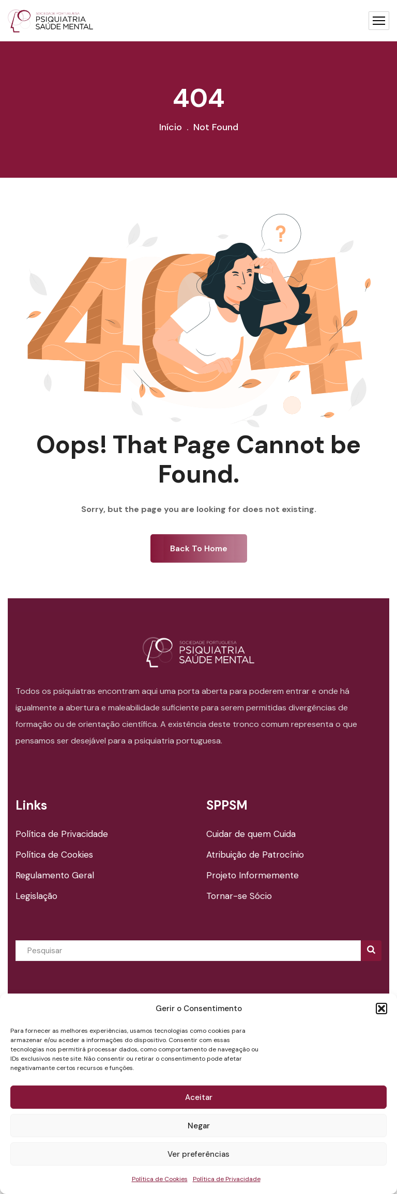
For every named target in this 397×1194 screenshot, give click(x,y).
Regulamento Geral (55, 875)
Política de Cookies (160, 1179)
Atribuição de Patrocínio (255, 854)
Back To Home (198, 548)
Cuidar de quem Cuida (251, 834)
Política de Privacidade (227, 1179)
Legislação (36, 896)
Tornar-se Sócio (239, 896)
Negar (199, 1126)
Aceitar (198, 1097)
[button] (381, 1008)
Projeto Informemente (252, 875)
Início (170, 127)
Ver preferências (198, 1154)
